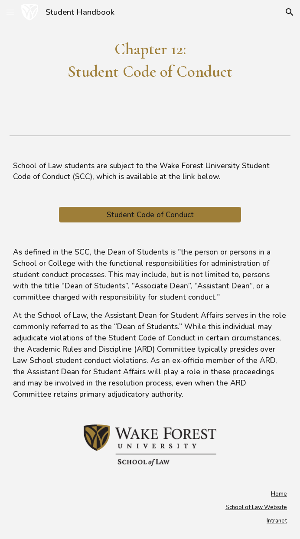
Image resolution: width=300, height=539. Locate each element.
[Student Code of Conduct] (150, 215)
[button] (10, 12)
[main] (150, 60)
